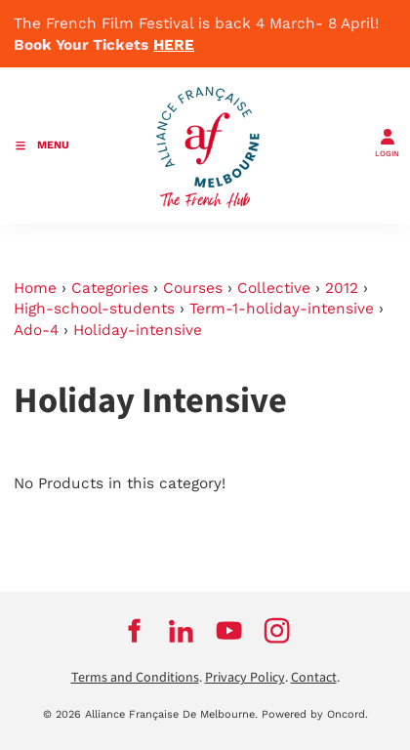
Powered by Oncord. (315, 714)
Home (35, 288)
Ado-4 (36, 330)
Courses (193, 288)
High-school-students (94, 308)
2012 (341, 288)
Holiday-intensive (137, 330)
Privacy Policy (245, 678)
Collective (273, 288)
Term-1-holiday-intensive (281, 308)
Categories (109, 288)
